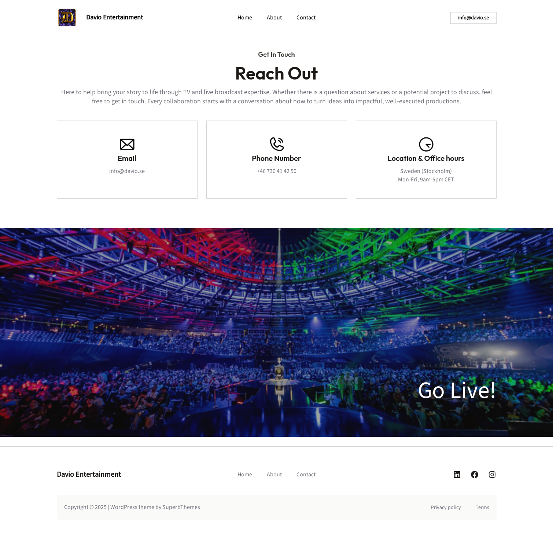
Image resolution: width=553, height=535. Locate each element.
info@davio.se (473, 18)
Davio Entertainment (114, 17)
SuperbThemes (181, 507)
